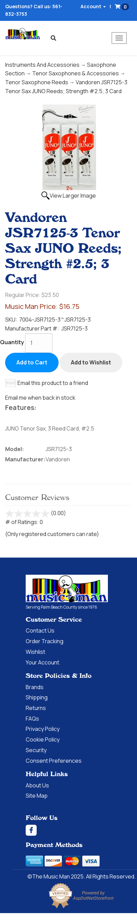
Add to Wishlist (91, 362)
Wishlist (35, 652)
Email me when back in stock (40, 397)
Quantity (12, 342)
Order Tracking (44, 641)
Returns (36, 708)
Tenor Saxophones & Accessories (75, 73)
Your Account (42, 662)
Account (93, 6)
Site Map (37, 795)
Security (36, 750)
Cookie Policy (43, 739)
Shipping (37, 697)
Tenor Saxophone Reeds (36, 82)
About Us (37, 785)
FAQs (32, 718)
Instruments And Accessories (42, 64)
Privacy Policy (43, 729)
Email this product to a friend (52, 383)
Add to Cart (31, 362)
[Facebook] (81, 830)
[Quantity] (38, 343)
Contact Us (40, 630)
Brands (34, 687)
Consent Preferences (54, 760)
